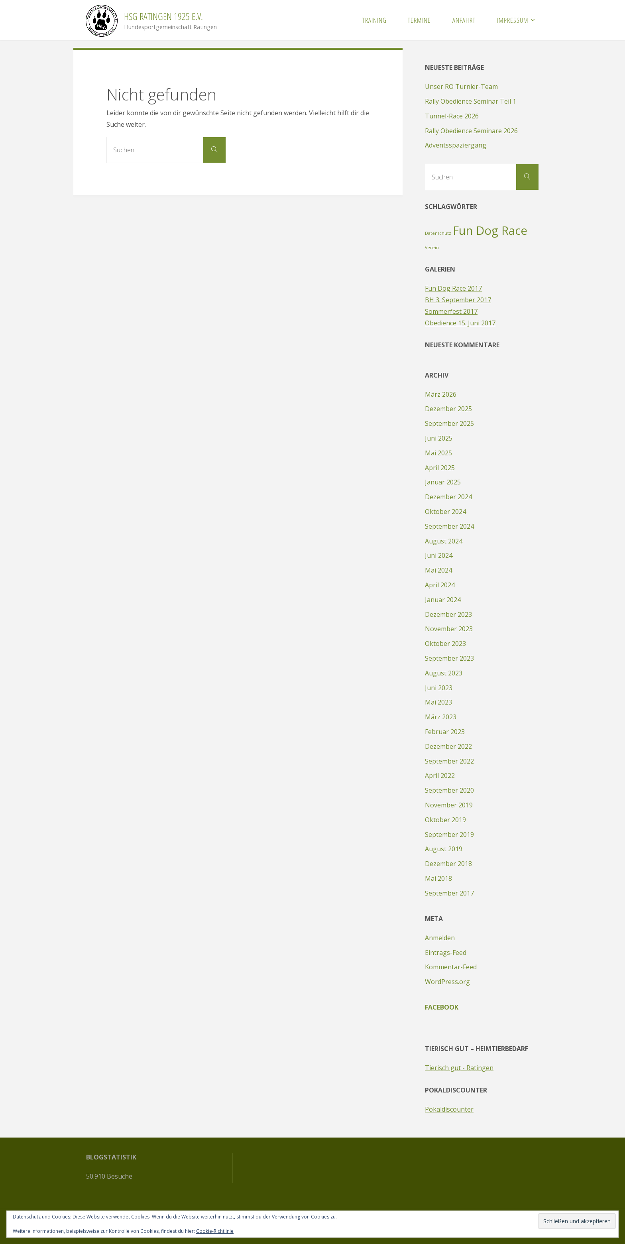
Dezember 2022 (448, 746)
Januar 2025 (443, 482)
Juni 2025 (438, 438)
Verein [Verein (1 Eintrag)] (432, 247)
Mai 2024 (438, 570)
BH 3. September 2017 (458, 299)
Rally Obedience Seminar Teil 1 (470, 101)
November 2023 (449, 628)
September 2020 (449, 790)
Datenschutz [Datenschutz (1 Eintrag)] (438, 233)
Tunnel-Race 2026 (452, 116)
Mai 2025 (438, 453)
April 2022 (440, 775)
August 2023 (443, 673)
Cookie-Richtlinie (215, 1231)
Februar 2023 (445, 731)
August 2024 (443, 541)
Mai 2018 (438, 878)
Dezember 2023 (448, 614)
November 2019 (449, 805)
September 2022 (449, 761)
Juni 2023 (438, 687)
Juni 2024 (438, 555)
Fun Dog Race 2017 (453, 288)
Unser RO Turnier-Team (461, 86)
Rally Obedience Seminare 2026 (471, 130)
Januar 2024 (443, 599)
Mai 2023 (438, 702)
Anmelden (440, 937)
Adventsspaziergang (455, 145)
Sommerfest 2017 (451, 311)
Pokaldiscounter (449, 1109)
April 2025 (440, 467)
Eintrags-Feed (445, 952)
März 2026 (440, 394)
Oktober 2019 (445, 819)
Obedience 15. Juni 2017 (460, 323)
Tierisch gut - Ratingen (459, 1067)
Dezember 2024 (448, 496)
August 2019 (443, 848)
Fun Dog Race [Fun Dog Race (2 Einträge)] (490, 230)
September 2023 (449, 658)
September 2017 (449, 893)
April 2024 (440, 585)
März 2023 (440, 717)
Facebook (441, 1007)
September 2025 (449, 423)
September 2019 (449, 834)
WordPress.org (447, 981)
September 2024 (449, 526)
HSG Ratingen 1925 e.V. (163, 16)
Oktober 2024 (445, 511)
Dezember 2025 (448, 408)
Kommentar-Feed (451, 967)
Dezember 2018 (448, 863)
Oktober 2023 (445, 643)
